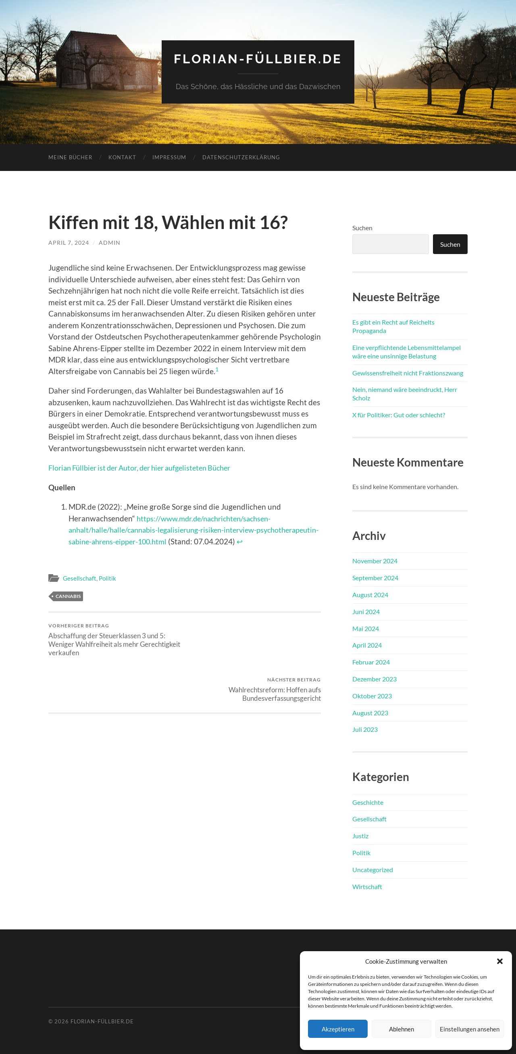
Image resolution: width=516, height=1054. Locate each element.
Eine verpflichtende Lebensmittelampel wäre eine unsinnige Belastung (406, 351)
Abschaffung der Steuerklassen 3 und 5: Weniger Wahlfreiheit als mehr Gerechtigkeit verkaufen (115, 640)
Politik (107, 577)
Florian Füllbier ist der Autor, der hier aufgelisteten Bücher (148, 467)
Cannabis (68, 596)
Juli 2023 (365, 729)
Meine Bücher (70, 157)
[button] (500, 961)
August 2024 (370, 594)
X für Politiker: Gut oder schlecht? (398, 414)
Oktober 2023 (372, 695)
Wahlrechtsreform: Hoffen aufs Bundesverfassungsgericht (254, 635)
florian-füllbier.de (258, 58)
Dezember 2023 (374, 678)
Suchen (362, 227)
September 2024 (375, 577)
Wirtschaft (367, 886)
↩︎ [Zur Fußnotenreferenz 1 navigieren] (315, 541)
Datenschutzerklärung (241, 157)
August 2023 (370, 712)
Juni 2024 (366, 611)
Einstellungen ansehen (469, 1029)
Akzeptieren (338, 1029)
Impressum (169, 157)
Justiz (360, 835)
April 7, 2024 (68, 242)
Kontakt (122, 157)
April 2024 (367, 645)
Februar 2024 (371, 661)
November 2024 (374, 560)
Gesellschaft (79, 577)
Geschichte (367, 802)
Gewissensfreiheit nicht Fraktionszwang (407, 372)
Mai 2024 (365, 628)
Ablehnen (401, 1029)
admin (110, 242)
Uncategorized (372, 869)
